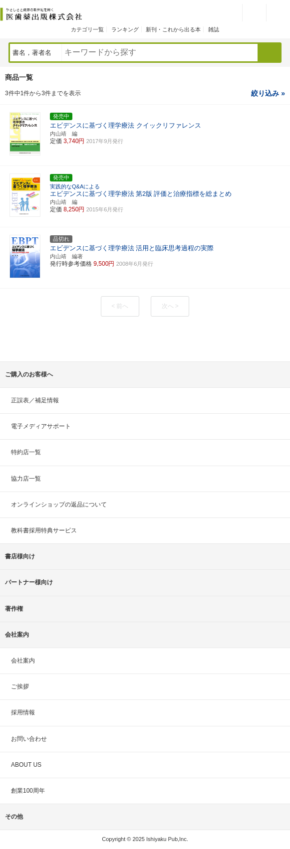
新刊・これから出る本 (173, 29)
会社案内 (23, 660)
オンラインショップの (59, 504)
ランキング (125, 29)
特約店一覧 (26, 452)
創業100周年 (28, 790)
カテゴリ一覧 (87, 29)
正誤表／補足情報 (35, 400)
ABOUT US (26, 764)
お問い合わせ (29, 738)
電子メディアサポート (41, 426)
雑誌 (213, 29)
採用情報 (23, 712)
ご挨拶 (20, 686)
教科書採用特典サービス (44, 530)
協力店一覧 (26, 478)
